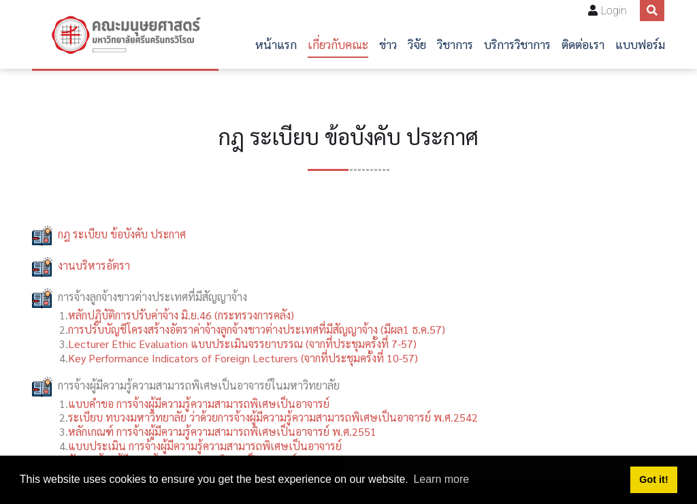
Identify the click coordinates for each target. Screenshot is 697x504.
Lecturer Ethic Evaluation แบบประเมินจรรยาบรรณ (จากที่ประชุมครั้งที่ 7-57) (242, 343)
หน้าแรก (276, 44)
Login (614, 10)
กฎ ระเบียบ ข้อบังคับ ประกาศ (122, 234)
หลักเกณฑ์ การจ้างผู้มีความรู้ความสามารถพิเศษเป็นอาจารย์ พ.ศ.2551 (222, 431)
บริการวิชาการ (517, 44)
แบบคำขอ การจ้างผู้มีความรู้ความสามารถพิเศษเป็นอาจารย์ (198, 403)
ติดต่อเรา (583, 44)
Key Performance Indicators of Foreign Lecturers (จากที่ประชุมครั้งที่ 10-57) (243, 358)
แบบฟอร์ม (640, 44)
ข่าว (388, 44)
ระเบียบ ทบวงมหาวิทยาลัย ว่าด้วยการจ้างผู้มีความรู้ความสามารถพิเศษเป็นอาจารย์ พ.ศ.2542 (273, 417)
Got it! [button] (653, 479)
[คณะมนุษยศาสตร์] (125, 34)
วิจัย (417, 44)
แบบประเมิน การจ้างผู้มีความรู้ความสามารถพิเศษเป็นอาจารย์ (205, 446)
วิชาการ (455, 44)
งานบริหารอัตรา (94, 265)
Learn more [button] (441, 479)
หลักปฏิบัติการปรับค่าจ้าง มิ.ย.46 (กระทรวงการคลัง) (181, 315)
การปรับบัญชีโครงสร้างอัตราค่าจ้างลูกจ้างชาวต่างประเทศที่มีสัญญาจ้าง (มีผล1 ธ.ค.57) (256, 329)
